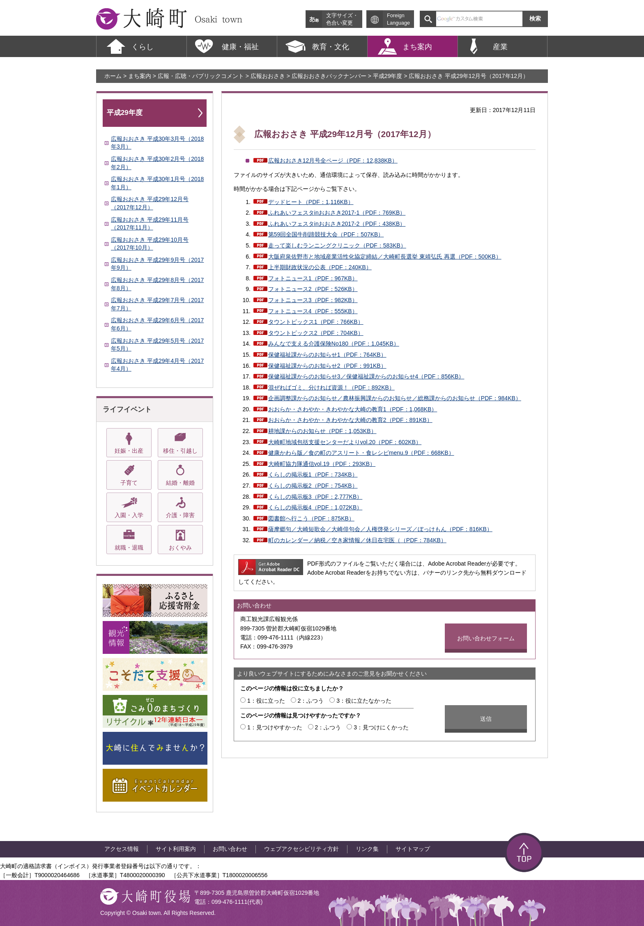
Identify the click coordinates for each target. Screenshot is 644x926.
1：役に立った (266, 700)
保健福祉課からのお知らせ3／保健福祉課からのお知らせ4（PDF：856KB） (366, 376)
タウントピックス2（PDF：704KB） (315, 333)
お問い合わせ (230, 849)
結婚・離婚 (180, 482)
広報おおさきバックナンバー (329, 76)
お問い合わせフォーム (486, 638)
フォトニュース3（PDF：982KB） (313, 300)
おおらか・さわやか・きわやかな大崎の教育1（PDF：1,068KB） (352, 409)
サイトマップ (413, 849)
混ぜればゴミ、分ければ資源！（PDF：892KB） (331, 387)
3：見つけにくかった (381, 727)
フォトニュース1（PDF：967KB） (313, 278)
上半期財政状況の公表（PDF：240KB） (320, 267)
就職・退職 (129, 547)
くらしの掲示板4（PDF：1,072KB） (315, 507)
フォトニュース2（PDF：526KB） (313, 289)
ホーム (113, 76)
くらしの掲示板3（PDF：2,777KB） (315, 496)
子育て (129, 482)
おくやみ (180, 547)
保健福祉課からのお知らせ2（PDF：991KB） (327, 365)
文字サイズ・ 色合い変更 (342, 19)
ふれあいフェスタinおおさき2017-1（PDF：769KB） (337, 212)
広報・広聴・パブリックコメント (201, 76)
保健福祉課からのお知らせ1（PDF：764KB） (327, 354)
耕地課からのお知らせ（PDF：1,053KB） (322, 431)
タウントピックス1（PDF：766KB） (315, 322)
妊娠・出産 (129, 450)
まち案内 (139, 76)
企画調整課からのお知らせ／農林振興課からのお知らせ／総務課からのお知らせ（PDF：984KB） (394, 398)
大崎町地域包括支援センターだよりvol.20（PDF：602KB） (344, 442)
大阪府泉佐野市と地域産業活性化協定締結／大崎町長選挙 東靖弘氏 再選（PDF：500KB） (384, 256)
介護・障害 (180, 515)
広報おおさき (268, 76)
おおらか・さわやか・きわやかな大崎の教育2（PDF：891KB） (350, 420)
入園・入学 (129, 515)
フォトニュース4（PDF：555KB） (313, 311)
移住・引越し (180, 450)
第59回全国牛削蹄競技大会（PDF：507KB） (326, 234)
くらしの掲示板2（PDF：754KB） (313, 485)
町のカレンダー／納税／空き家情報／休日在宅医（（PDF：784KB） (357, 540)
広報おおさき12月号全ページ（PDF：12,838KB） (333, 160)
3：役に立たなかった (363, 700)
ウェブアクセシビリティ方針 (301, 849)
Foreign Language (398, 19)
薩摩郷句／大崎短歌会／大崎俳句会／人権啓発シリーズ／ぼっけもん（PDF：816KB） (380, 529)
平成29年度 (387, 76)
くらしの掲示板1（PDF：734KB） (313, 474)
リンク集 (367, 849)
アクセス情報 (121, 849)
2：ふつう (311, 700)
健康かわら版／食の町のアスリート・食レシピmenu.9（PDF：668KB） (361, 452)
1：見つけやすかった (274, 727)
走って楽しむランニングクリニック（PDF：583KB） (337, 245)
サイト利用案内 (176, 849)
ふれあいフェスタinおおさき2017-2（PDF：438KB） (337, 223)
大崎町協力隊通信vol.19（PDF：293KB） (321, 464)
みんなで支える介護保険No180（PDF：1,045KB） (333, 343)
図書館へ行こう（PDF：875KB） (311, 518)
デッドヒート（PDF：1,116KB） (311, 202)
